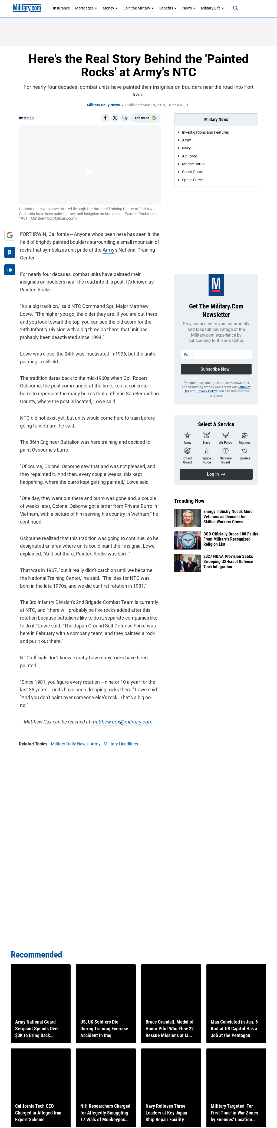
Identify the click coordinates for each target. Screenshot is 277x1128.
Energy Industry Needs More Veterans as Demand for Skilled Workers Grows (228, 516)
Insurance (61, 8)
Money (110, 8)
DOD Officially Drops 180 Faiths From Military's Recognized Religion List (230, 539)
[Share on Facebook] (105, 118)
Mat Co (29, 118)
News (189, 8)
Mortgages (86, 8)
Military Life (212, 8)
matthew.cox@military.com (119, 713)
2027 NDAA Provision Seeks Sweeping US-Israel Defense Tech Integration (228, 561)
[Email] (124, 118)
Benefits (168, 8)
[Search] (232, 8)
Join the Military (138, 8)
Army (107, 249)
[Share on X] (115, 118)
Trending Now (189, 501)
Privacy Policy (206, 391)
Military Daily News (103, 105)
